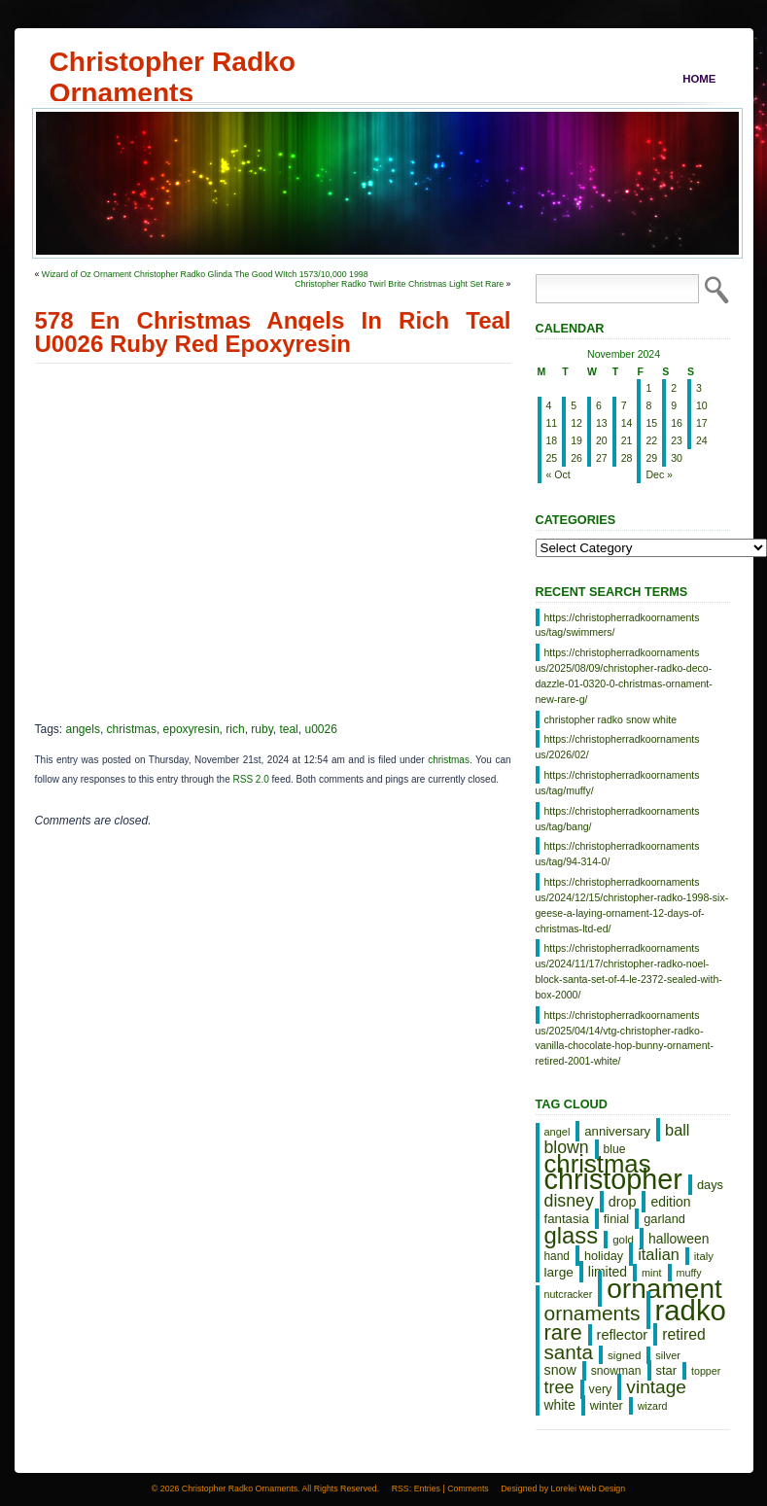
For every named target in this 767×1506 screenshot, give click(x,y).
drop (623, 1201)
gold (623, 1239)
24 (702, 440)
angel (557, 1132)
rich (235, 729)
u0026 (320, 729)
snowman (616, 1371)
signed (624, 1354)
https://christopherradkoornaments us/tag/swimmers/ (618, 625)
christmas (132, 729)
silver (667, 1355)
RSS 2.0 (251, 779)
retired (684, 1334)
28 (627, 458)
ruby (261, 729)
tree (559, 1387)
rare (563, 1332)
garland (664, 1218)
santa (569, 1352)
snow (560, 1370)
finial (616, 1218)
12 (576, 423)
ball (677, 1129)
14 (627, 423)
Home (698, 79)
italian (659, 1254)
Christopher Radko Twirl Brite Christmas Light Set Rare (399, 284)
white (559, 1405)
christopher (613, 1179)
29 (651, 458)
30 (676, 458)
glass (571, 1235)
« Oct (558, 474)
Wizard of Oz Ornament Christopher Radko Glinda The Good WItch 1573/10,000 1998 (205, 274)
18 (552, 440)
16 (676, 423)
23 (676, 440)
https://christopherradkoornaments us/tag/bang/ (618, 818)
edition (670, 1201)
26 (576, 458)
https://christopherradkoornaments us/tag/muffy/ (618, 782)
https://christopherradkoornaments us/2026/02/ (618, 746)
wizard (653, 1406)
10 (702, 405)
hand (557, 1256)
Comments (468, 1488)
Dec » (659, 474)
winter (606, 1405)
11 (552, 423)
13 (602, 423)
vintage (656, 1387)
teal (288, 729)
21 (627, 440)
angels (83, 729)
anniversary (617, 1131)
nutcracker (568, 1294)
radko (690, 1310)
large (559, 1272)
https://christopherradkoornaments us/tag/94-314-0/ (618, 853)
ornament (664, 1289)
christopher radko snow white (611, 719)
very (600, 1389)
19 (576, 440)
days (710, 1184)
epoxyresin (191, 729)
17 (702, 423)
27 (602, 458)
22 (651, 440)
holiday (603, 1255)
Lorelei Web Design (588, 1488)
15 (651, 423)
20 (602, 440)
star (667, 1370)
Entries (427, 1488)
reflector (622, 1335)
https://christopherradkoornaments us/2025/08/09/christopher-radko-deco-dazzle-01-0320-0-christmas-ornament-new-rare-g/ (624, 675)
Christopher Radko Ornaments (173, 61)
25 (552, 458)
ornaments (592, 1313)
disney (569, 1200)
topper (705, 1371)
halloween (678, 1238)
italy (704, 1256)
